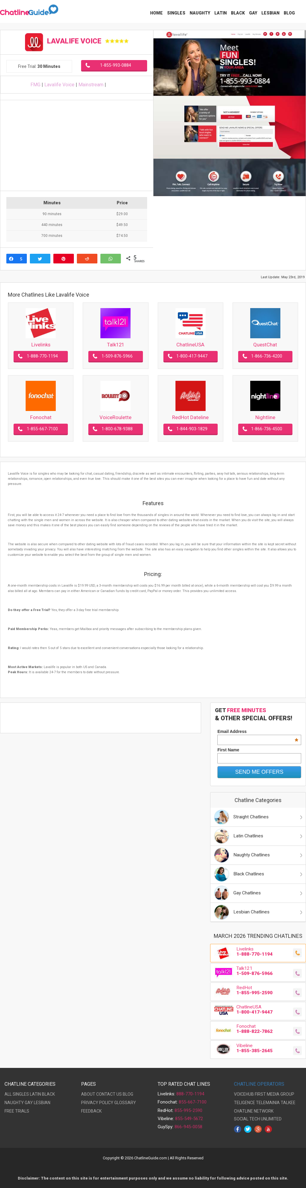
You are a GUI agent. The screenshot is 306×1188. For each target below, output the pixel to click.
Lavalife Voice (59, 85)
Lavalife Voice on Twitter (111, 85)
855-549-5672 (189, 1118)
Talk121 (115, 345)
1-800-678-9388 (117, 428)
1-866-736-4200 (266, 356)
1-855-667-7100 (42, 428)
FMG (35, 85)
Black (238, 13)
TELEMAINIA (268, 1102)
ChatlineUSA (190, 345)
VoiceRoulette (115, 417)
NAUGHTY (14, 1102)
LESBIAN (42, 1102)
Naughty (200, 13)
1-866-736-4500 (266, 428)
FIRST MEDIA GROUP (274, 1094)
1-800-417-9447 (191, 356)
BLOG (128, 1094)
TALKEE (288, 1102)
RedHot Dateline (190, 417)
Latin (220, 13)
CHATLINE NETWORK (253, 1111)
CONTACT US (109, 1094)
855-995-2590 (188, 1110)
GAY (29, 1102)
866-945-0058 (188, 1126)
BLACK (48, 1094)
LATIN (35, 1094)
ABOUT (88, 1094)
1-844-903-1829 (191, 428)
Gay (253, 13)
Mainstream (90, 85)
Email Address (257, 731)
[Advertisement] (75, 145)
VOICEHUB (244, 1094)
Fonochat (41, 417)
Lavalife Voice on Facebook (119, 85)
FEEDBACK (91, 1111)
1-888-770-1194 (42, 356)
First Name (228, 749)
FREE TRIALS (17, 1111)
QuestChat (265, 345)
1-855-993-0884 (115, 65)
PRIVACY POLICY (97, 1102)
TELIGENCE (244, 1102)
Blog (289, 13)
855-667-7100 (193, 1102)
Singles (176, 13)
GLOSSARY (125, 1102)
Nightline (265, 417)
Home (156, 13)
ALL (8, 1094)
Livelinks (40, 345)
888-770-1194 (190, 1094)
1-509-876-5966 (117, 356)
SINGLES (21, 1094)
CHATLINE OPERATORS (259, 1084)
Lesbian (270, 13)
